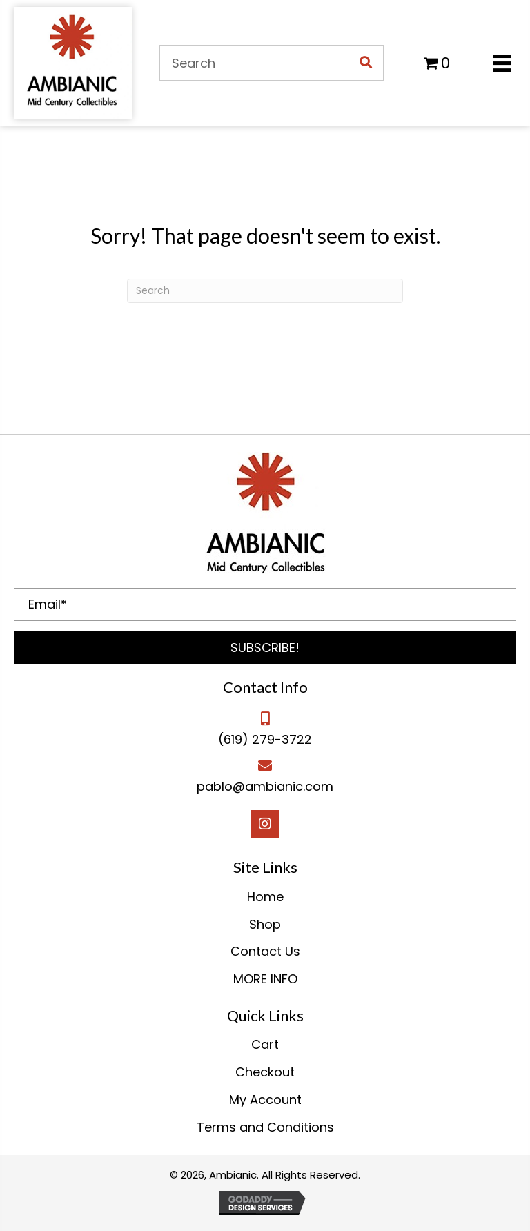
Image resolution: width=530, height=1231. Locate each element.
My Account (265, 1099)
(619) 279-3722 (265, 739)
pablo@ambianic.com (265, 786)
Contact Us (265, 951)
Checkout (265, 1072)
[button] (265, 647)
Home (265, 896)
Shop (265, 924)
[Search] (265, 291)
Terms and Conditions (265, 1127)
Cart (265, 1044)
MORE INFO (265, 978)
